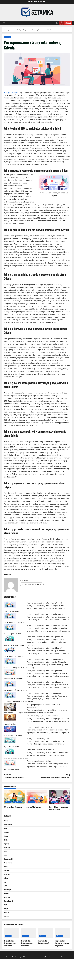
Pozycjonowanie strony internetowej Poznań (44, 648)
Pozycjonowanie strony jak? (38, 738)
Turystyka (7, 897)
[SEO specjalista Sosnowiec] (14, 797)
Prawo (6, 866)
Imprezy (6, 844)
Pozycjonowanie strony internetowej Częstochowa (47, 625)
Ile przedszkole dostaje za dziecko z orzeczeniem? (10, 943)
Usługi (6, 908)
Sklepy (6, 878)
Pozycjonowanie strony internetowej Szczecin (45, 637)
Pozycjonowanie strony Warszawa (40, 750)
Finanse (6, 836)
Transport (7, 893)
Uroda (5, 905)
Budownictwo (8, 824)
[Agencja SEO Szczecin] (37, 797)
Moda (5, 851)
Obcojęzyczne (8, 863)
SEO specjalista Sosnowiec (13, 807)
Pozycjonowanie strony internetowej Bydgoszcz (45, 614)
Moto (5, 855)
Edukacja (6, 832)
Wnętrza (6, 912)
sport (5, 882)
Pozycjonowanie (10, 92)
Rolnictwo (7, 874)
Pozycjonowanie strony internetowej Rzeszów (45, 682)
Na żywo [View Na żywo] (65, 23)
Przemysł (6, 870)
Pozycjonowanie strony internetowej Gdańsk (44, 603)
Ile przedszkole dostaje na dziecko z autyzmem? (62, 943)
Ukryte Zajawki (17, 802)
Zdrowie (6, 916)
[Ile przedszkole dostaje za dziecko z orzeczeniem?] (11, 933)
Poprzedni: (20, 776)
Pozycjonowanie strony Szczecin (39, 727)
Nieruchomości (8, 859)
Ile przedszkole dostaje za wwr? (43, 942)
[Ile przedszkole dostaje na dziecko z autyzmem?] (62, 933)
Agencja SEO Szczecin (34, 807)
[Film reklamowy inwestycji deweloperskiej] (59, 797)
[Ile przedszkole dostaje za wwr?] (45, 933)
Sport (5, 886)
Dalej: (53, 776)
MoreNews (49, 957)
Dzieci (5, 828)
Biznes (6, 821)
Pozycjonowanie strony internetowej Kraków (44, 671)
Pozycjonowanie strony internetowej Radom (44, 693)
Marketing (7, 37)
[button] (4, 23)
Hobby (6, 840)
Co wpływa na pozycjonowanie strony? (42, 716)
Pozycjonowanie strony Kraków (39, 761)
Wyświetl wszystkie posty (32, 584)
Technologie (7, 889)
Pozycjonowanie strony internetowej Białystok (45, 659)
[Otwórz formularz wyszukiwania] (57, 23)
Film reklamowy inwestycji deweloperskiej (58, 808)
